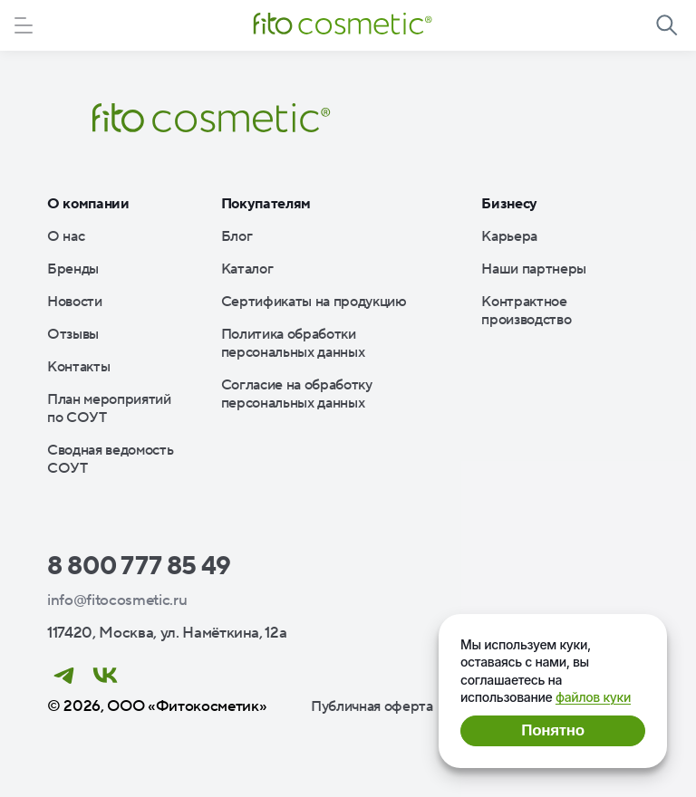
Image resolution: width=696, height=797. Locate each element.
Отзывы (73, 334)
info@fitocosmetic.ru (117, 600)
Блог (237, 236)
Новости (74, 302)
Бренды (73, 269)
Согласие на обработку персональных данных (296, 394)
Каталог (247, 269)
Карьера (509, 236)
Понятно (552, 730)
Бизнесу (509, 204)
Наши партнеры (533, 269)
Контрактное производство (526, 311)
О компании (88, 204)
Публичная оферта (372, 706)
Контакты (78, 367)
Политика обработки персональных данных (293, 343)
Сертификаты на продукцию (314, 302)
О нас (65, 236)
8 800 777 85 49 (139, 566)
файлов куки (593, 697)
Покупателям (266, 204)
